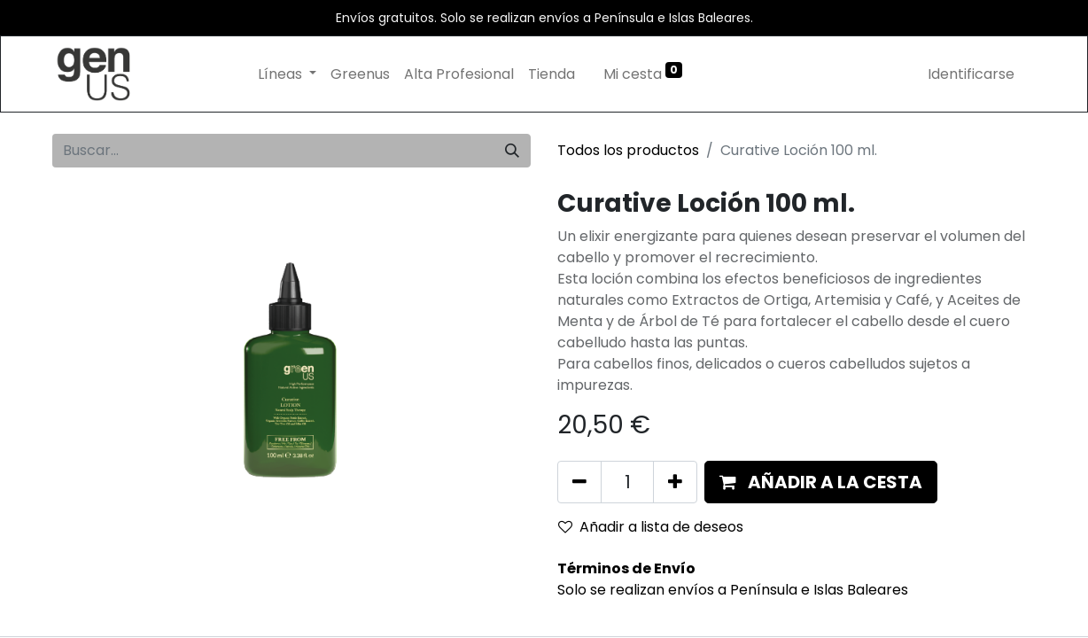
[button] (820, 482)
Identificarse (971, 74)
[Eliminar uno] (579, 482)
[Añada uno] (675, 482)
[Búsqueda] (512, 150)
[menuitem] (360, 74)
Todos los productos (628, 150)
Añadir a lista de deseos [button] (650, 527)
